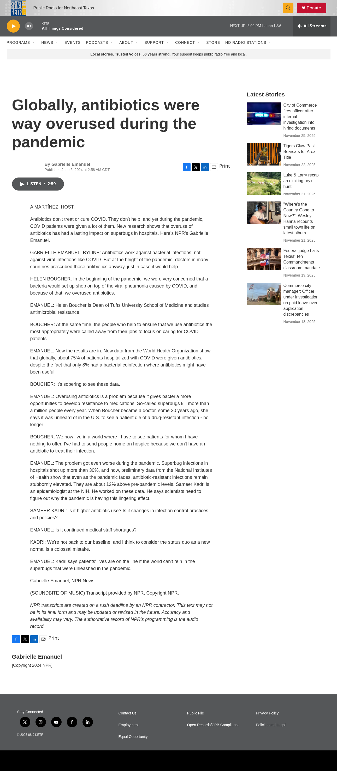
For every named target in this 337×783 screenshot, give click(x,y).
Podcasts (97, 54)
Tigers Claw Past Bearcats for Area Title (299, 163)
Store (213, 54)
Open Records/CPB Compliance (213, 737)
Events (72, 54)
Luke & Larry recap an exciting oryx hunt (301, 192)
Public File (195, 725)
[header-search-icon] (291, 14)
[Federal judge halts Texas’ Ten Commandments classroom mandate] (264, 271)
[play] (13, 38)
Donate (317, 13)
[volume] (29, 38)
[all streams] (311, 37)
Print (224, 177)
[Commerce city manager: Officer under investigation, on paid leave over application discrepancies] (264, 306)
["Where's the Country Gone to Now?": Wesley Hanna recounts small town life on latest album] (264, 224)
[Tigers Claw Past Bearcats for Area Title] (264, 166)
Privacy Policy (267, 725)
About (126, 54)
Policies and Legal (271, 737)
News (47, 54)
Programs (18, 54)
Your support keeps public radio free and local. (168, 66)
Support (154, 54)
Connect (185, 54)
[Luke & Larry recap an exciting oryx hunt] (264, 195)
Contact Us (128, 725)
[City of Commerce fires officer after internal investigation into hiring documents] (264, 125)
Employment (129, 737)
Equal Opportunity (133, 748)
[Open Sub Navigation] (34, 54)
